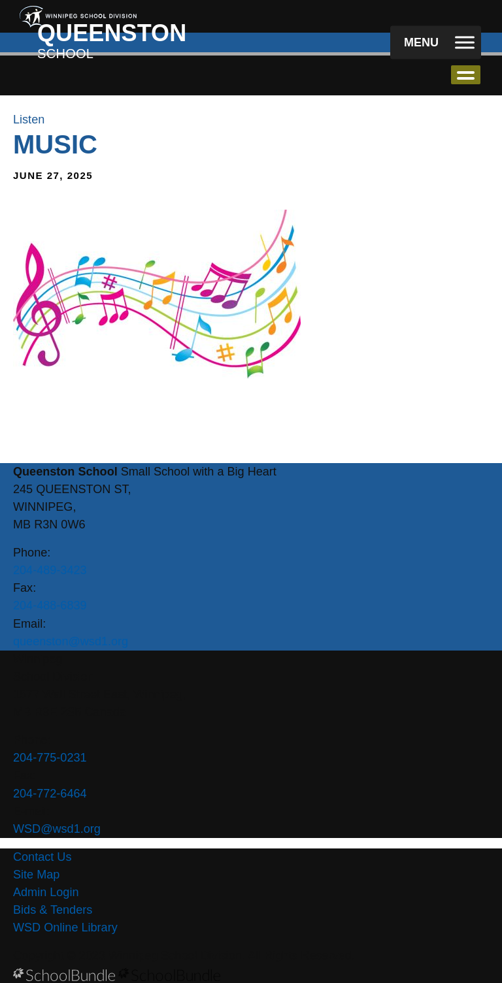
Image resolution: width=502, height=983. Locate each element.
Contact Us (42, 856)
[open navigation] (435, 42)
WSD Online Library (65, 927)
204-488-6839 (50, 605)
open (465, 74)
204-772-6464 (50, 793)
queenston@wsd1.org (70, 641)
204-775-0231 (50, 757)
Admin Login (46, 892)
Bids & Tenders (52, 909)
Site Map (36, 874)
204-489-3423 (50, 570)
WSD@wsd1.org (57, 828)
